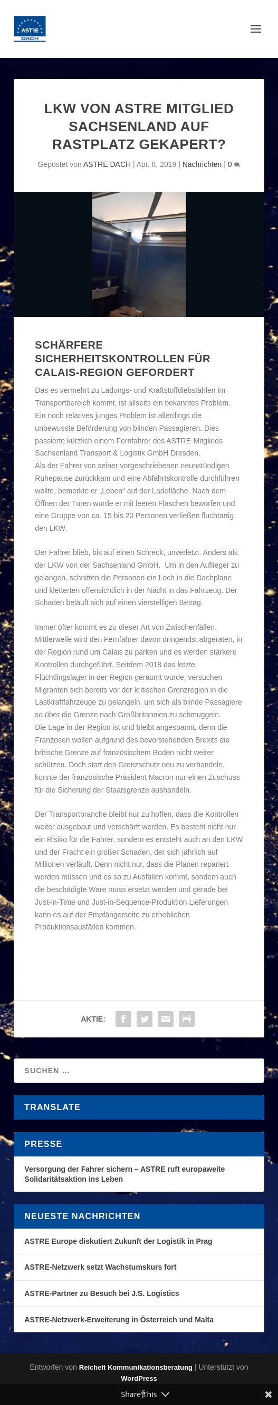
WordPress (139, 1378)
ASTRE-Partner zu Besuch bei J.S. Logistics (101, 1293)
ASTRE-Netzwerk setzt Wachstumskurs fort (100, 1267)
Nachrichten (202, 164)
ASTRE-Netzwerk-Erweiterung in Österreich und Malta (119, 1319)
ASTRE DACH (107, 164)
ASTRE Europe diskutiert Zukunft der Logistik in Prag (118, 1241)
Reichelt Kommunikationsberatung (136, 1367)
